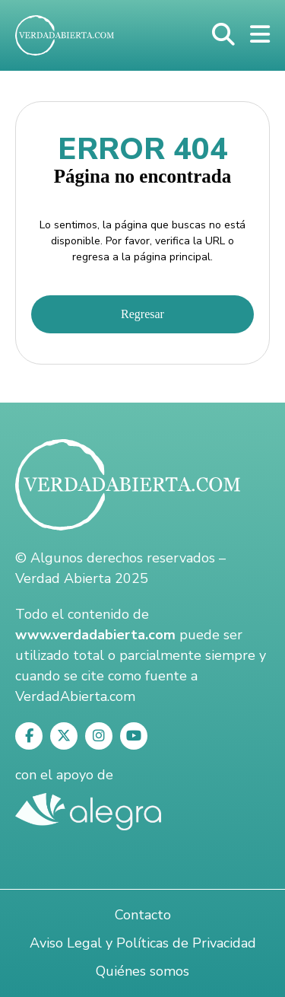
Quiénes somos (142, 971)
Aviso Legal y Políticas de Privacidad (143, 943)
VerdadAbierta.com (75, 696)
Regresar (142, 313)
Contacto (143, 915)
